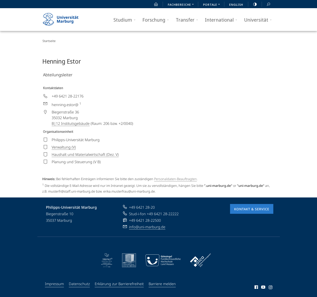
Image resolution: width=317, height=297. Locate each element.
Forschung (156, 19)
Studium (125, 19)
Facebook (255, 287)
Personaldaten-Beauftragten (175, 178)
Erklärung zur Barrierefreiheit (119, 283)
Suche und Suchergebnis (266, 4)
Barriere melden (162, 283)
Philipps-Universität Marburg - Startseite (64, 19)
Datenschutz (79, 283)
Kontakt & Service (251, 208)
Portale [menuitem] (212, 4)
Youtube (262, 287)
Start (153, 4)
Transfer (188, 19)
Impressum (54, 283)
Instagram (270, 287)
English (236, 4)
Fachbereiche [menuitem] (182, 4)
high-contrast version (252, 4)
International (222, 19)
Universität (259, 19)
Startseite (48, 41)
